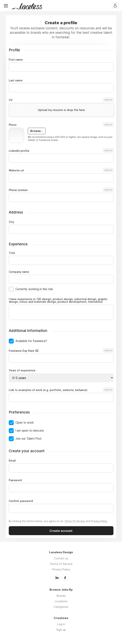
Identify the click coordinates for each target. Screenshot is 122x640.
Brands (61, 595)
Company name (19, 272)
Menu (7, 6)
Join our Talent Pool (28, 438)
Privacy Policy (99, 521)
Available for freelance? (31, 341)
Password (15, 480)
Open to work (24, 422)
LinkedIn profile (61, 150)
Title (12, 253)
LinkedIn (57, 578)
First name (16, 59)
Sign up (61, 629)
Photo (61, 125)
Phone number (61, 190)
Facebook (65, 578)
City (11, 222)
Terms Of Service (74, 521)
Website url (61, 170)
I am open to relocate (29, 430)
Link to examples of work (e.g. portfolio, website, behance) (60, 390)
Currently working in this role (34, 289)
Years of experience (22, 370)
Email (12, 460)
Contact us (61, 558)
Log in (61, 624)
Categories (61, 607)
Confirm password (21, 501)
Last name (15, 80)
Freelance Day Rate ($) (60, 350)
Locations (61, 601)
